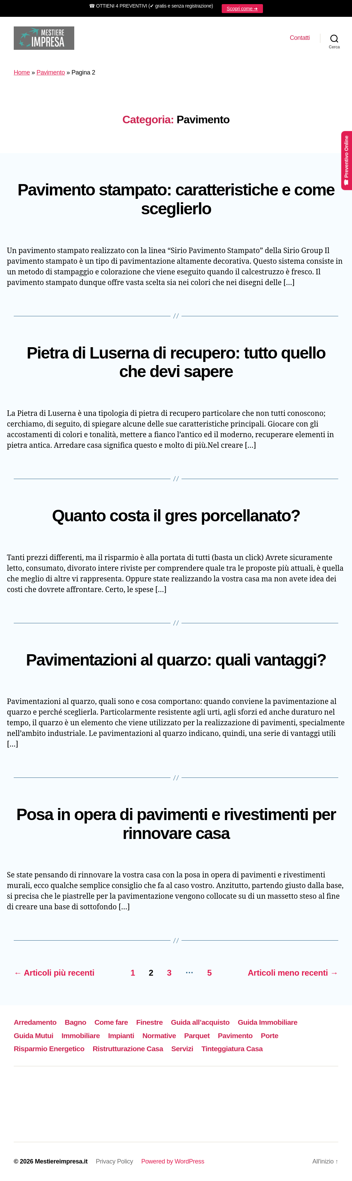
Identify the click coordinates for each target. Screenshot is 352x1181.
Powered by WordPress (172, 1161)
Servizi (182, 1049)
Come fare (111, 1022)
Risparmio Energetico (49, 1049)
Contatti (300, 37)
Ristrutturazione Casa (127, 1049)
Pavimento (50, 72)
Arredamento (35, 1022)
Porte (269, 1036)
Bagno (75, 1022)
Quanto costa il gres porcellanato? (176, 516)
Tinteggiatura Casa (232, 1049)
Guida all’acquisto (200, 1022)
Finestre (149, 1022)
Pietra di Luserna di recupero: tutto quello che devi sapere (176, 362)
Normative (159, 1036)
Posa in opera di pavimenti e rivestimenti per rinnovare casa (176, 823)
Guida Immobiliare (267, 1022)
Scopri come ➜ (242, 8)
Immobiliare (81, 1036)
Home (22, 72)
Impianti (121, 1036)
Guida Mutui (33, 1036)
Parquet (197, 1036)
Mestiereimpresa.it (61, 1161)
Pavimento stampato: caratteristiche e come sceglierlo (176, 199)
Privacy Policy (114, 1161)
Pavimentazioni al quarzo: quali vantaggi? (176, 660)
